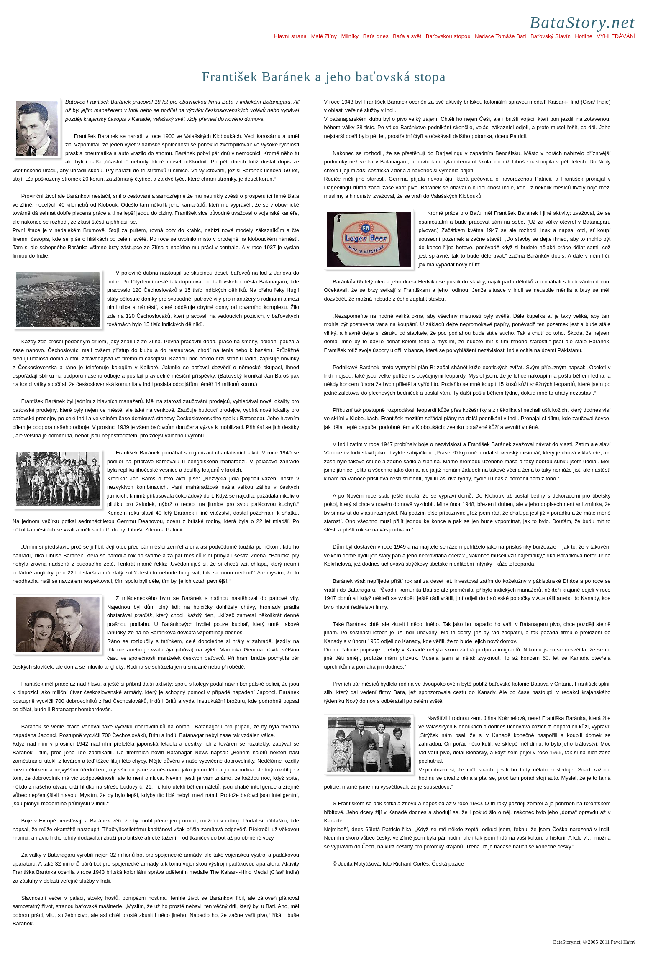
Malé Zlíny (324, 36)
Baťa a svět (407, 36)
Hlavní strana (290, 36)
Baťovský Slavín (550, 36)
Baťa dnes (376, 36)
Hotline (584, 36)
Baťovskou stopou (448, 36)
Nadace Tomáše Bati (500, 36)
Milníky (350, 36)
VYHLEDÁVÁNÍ (616, 36)
